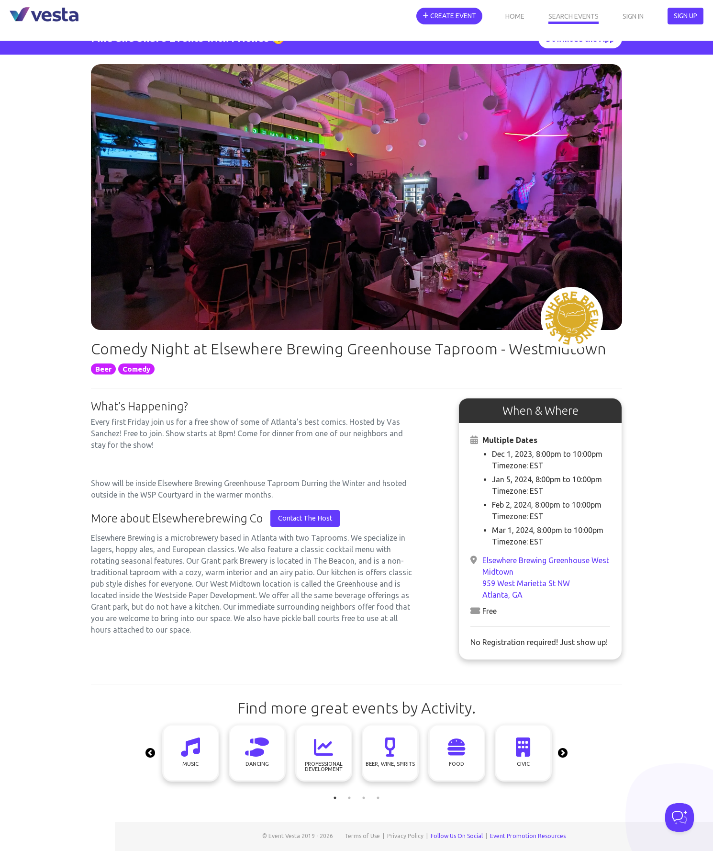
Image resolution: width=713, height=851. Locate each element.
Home (514, 16)
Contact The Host (305, 518)
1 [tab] (335, 798)
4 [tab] (378, 798)
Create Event (449, 16)
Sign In (633, 16)
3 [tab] (363, 798)
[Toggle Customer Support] (679, 817)
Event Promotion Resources (528, 836)
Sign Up (685, 16)
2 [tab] (349, 798)
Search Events (573, 16)
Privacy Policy (405, 836)
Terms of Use (362, 836)
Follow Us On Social (457, 836)
